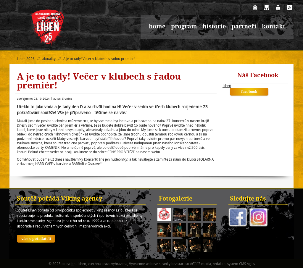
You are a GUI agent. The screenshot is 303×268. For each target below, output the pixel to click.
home (157, 27)
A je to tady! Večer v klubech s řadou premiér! (99, 58)
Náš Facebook (257, 76)
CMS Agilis (247, 263)
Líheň (227, 85)
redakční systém (225, 263)
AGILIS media (200, 263)
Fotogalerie (175, 199)
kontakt (273, 27)
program (184, 27)
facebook (249, 92)
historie (214, 27)
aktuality (49, 58)
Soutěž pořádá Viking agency (59, 199)
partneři (243, 27)
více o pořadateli (36, 239)
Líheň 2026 (26, 58)
